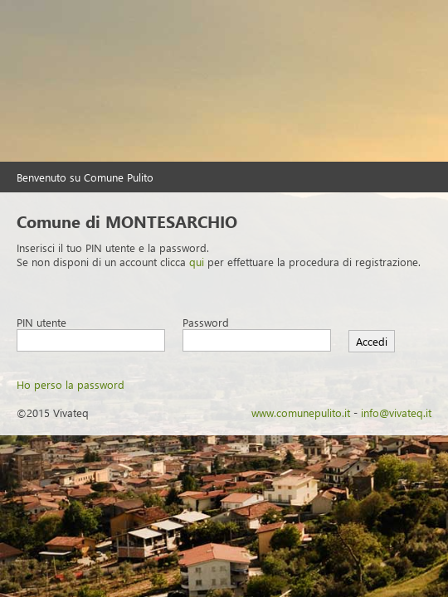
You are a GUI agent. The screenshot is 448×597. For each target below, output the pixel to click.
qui (196, 262)
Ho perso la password (70, 384)
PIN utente (41, 322)
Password (206, 322)
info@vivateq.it (396, 412)
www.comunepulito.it (300, 412)
